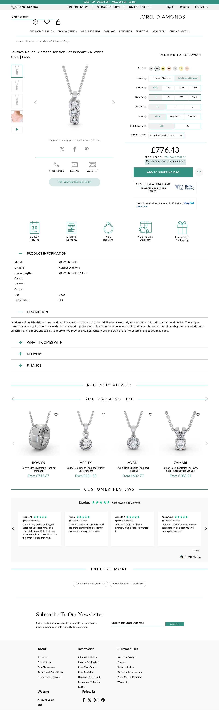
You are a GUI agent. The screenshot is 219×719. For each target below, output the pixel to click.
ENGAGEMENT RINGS (42, 27)
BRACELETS (159, 27)
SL (151, 64)
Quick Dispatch (179, 27)
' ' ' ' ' (166, 130)
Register (184, 7)
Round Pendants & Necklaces (128, 579)
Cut (141, 112)
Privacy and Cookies (50, 672)
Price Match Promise (113, 672)
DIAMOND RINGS (67, 27)
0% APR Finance (140, 7)
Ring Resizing (77, 667)
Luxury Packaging (80, 658)
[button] (13, 524)
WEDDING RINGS (90, 27)
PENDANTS (125, 27)
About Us (43, 653)
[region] (109, 524)
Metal (140, 63)
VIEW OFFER (119, 2)
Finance (105, 658)
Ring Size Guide (79, 662)
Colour (139, 102)
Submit (46, 17)
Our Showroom (46, 662)
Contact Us (201, 7)
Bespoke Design (110, 653)
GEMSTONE (142, 27)
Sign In (170, 7)
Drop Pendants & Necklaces (90, 579)
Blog (134, 658)
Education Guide (79, 653)
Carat (139, 83)
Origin (139, 74)
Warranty (106, 677)
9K (157, 64)
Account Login (140, 653)
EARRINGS (109, 27)
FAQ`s (73, 682)
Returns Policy (109, 662)
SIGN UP (175, 619)
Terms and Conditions (50, 667)
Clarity (139, 92)
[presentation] (35, 98)
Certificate (136, 121)
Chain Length (139, 130)
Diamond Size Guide (81, 672)
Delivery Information (113, 667)
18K (175, 64)
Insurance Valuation (81, 677)
